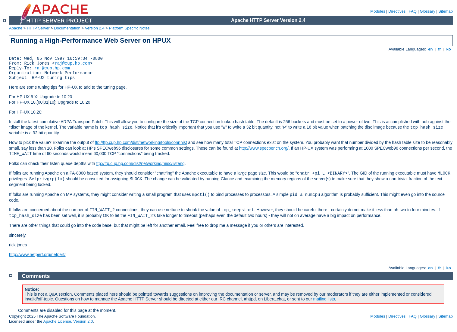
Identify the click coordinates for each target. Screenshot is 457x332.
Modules (377, 11)
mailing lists (324, 299)
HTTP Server (38, 28)
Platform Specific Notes (129, 28)
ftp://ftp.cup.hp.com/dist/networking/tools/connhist (141, 142)
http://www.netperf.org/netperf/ (37, 254)
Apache (15, 28)
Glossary (427, 11)
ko (448, 49)
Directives (396, 11)
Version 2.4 (95, 28)
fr (439, 49)
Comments (36, 276)
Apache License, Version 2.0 (68, 321)
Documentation (67, 28)
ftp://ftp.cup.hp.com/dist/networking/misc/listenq (140, 163)
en (430, 49)
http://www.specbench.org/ (263, 148)
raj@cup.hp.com (72, 63)
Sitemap (445, 11)
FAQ (413, 11)
